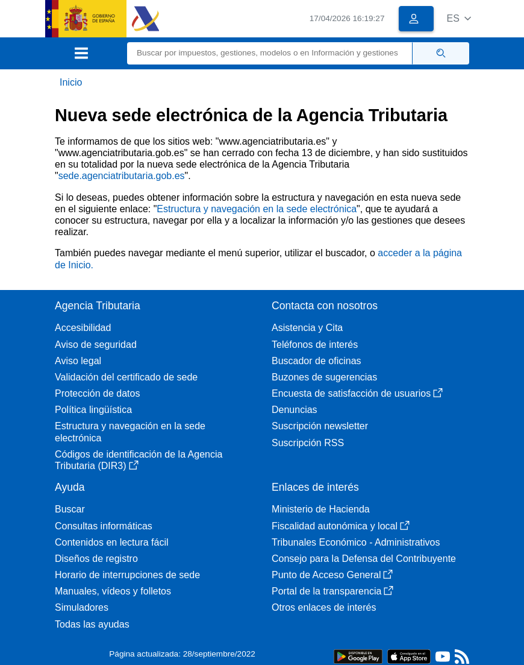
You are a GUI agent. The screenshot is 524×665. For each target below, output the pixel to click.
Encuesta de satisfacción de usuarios (357, 393)
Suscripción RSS (308, 443)
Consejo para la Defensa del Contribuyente (364, 558)
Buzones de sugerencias (324, 377)
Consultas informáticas (103, 526)
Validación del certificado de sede (126, 377)
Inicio (71, 82)
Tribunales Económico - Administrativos (356, 542)
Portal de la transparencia (332, 591)
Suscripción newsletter (320, 426)
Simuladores (81, 607)
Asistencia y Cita (307, 328)
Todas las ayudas (92, 624)
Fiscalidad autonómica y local (341, 526)
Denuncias (294, 410)
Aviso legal (78, 361)
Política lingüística (93, 410)
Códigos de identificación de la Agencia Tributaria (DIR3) (138, 460)
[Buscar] (270, 53)
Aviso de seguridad (96, 344)
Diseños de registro (96, 558)
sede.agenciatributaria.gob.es (121, 176)
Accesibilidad (83, 328)
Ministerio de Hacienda (321, 509)
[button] (458, 18)
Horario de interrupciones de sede (127, 575)
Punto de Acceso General (332, 575)
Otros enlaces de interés (324, 607)
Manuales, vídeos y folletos (113, 591)
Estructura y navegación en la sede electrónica (257, 209)
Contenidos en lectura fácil (112, 542)
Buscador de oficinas (316, 361)
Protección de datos (97, 393)
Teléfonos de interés (315, 344)
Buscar (70, 509)
